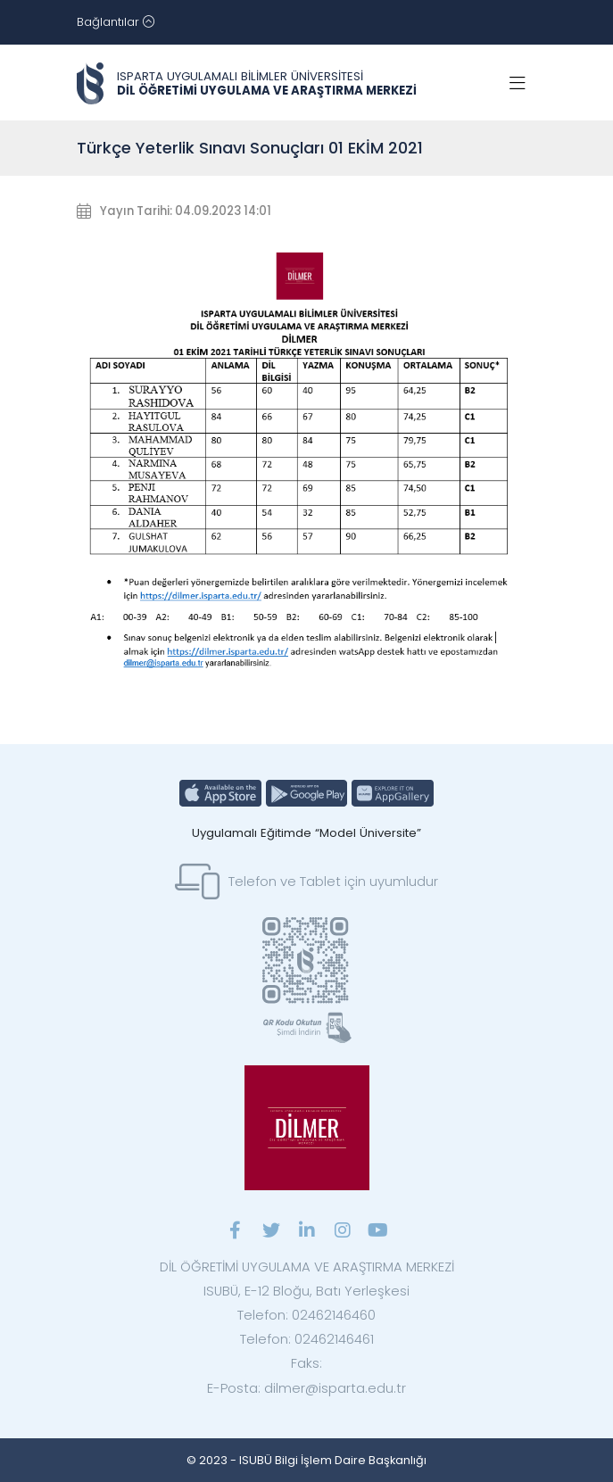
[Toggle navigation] (115, 22)
